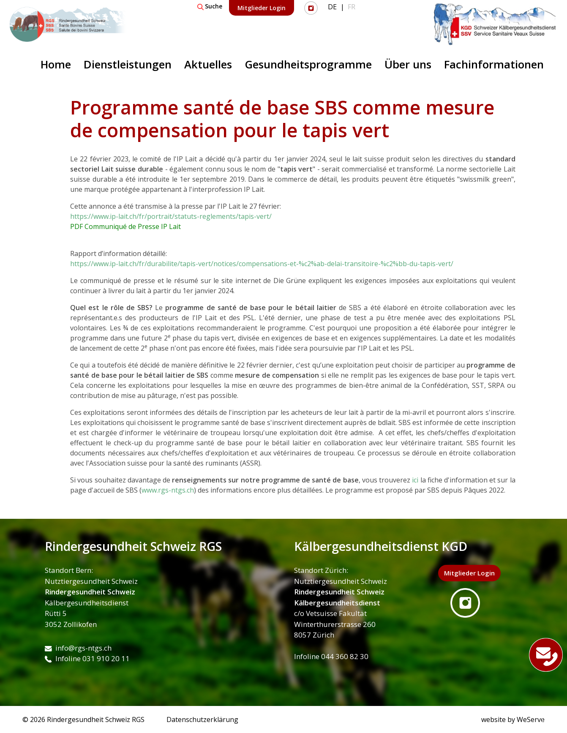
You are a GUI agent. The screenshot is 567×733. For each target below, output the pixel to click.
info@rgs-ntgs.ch (78, 648)
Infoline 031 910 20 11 (87, 658)
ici (415, 480)
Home (56, 64)
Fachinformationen (494, 64)
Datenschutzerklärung (202, 719)
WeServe (531, 719)
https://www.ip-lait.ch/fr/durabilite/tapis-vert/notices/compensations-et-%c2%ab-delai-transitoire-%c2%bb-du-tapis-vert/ (261, 263)
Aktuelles (208, 64)
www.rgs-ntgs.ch (168, 490)
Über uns (407, 64)
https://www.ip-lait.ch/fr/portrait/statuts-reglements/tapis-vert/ (171, 216)
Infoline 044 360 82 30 (331, 656)
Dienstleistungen (128, 64)
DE (332, 6)
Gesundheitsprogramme (308, 64)
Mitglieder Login (261, 8)
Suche (209, 6)
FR (351, 6)
